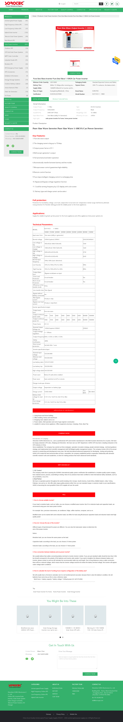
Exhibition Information (16, 76)
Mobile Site (73, 714)
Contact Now (75, 73)
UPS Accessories (16, 72)
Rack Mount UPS (16, 40)
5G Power (16, 96)
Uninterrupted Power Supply (16, 21)
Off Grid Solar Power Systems (16, 52)
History (55, 691)
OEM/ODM (75, 691)
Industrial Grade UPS (16, 60)
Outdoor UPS (16, 48)
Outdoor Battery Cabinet (16, 84)
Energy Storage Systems (16, 80)
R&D (73, 694)
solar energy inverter (73, 592)
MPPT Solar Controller (16, 56)
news (7, 115)
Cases (7, 119)
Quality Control (67, 9)
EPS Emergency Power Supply (16, 68)
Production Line (78, 688)
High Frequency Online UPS (16, 25)
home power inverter (59, 592)
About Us (39, 9)
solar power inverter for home (42, 592)
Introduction (57, 688)
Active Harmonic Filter (16, 88)
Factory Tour (53, 9)
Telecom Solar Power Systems (16, 36)
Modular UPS (16, 64)
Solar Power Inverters (16, 44)
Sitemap (48, 714)
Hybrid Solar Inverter (16, 33)
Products (24, 9)
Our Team (55, 696)
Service (55, 694)
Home (11, 9)
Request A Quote (110, 9)
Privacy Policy (60, 714)
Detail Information (40, 99)
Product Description (60, 99)
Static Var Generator (16, 92)
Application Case (95, 9)
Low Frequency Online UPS (16, 29)
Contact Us (81, 9)
